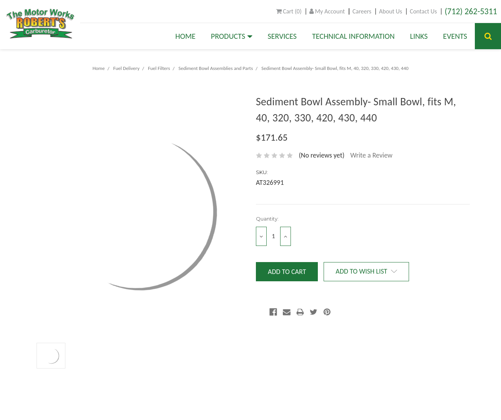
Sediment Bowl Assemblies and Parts (216, 68)
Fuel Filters (159, 68)
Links (419, 36)
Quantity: (267, 219)
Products (231, 36)
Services (282, 36)
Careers (361, 11)
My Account (327, 11)
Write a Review (371, 155)
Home (185, 36)
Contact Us (423, 11)
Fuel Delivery (126, 68)
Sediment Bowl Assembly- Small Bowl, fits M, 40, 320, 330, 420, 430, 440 (334, 68)
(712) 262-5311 (470, 11)
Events (455, 36)
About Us (390, 11)
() (289, 11)
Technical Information (353, 36)
